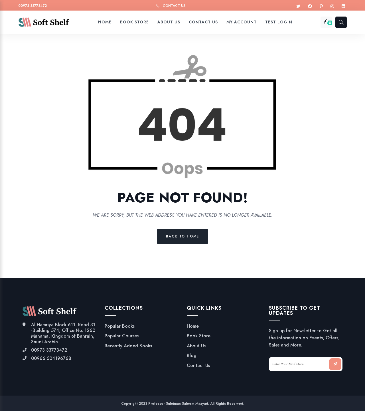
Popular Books (120, 326)
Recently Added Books (128, 346)
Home (193, 326)
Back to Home (182, 236)
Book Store (198, 336)
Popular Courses (122, 336)
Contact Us (174, 5)
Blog (191, 355)
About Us (196, 346)
